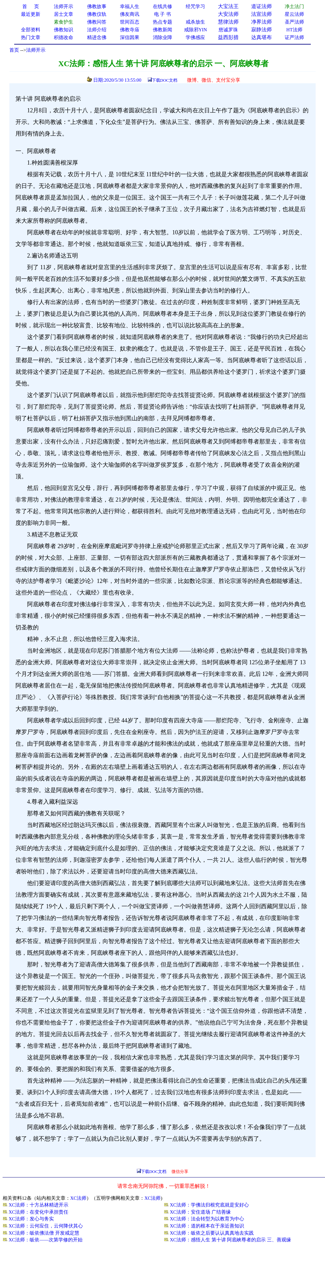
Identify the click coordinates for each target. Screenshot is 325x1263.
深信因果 (129, 37)
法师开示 (35, 50)
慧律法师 (228, 22)
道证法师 (261, 6)
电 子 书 (162, 14)
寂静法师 (261, 29)
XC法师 (78, 1198)
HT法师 (294, 29)
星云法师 (294, 14)
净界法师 (261, 22)
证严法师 (294, 37)
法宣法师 (261, 14)
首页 (14, 50)
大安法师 (228, 14)
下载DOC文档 (164, 80)
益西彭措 (228, 37)
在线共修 (162, 6)
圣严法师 (294, 22)
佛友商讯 (129, 14)
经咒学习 (195, 6)
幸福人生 (129, 6)
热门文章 (30, 37)
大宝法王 (228, 6)
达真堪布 (261, 37)
